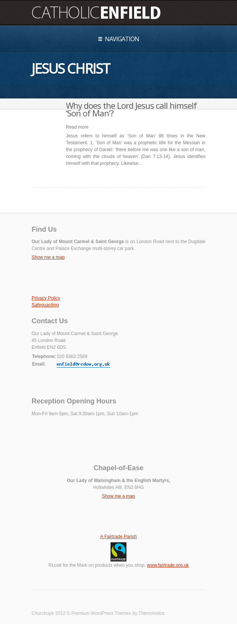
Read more (77, 127)
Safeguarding (45, 305)
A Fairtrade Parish (118, 536)
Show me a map (48, 257)
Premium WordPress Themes (101, 613)
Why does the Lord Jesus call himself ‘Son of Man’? (131, 109)
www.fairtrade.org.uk (168, 565)
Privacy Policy (46, 298)
